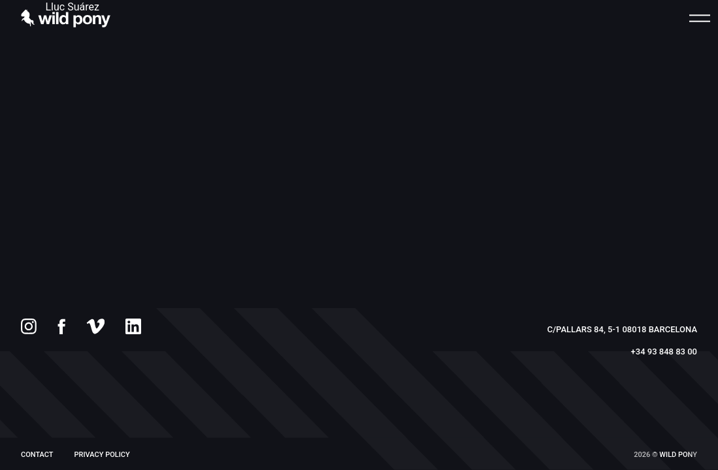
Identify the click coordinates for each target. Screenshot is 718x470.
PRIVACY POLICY (102, 454)
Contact (37, 454)
